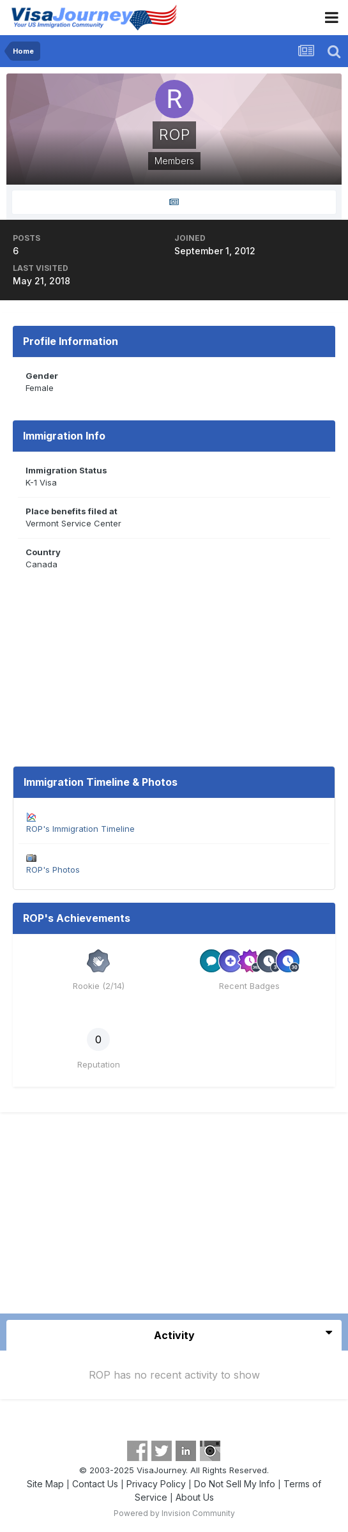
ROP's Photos (53, 869)
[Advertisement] (174, 1217)
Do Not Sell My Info (234, 1483)
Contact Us (95, 1483)
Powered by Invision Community (174, 1513)
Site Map (45, 1483)
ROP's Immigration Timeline (80, 828)
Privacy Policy (156, 1483)
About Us (195, 1497)
